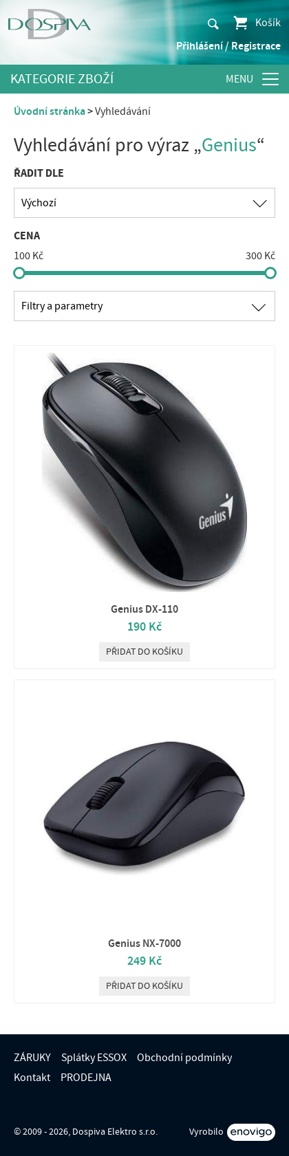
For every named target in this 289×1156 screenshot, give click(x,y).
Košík (256, 23)
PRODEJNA (86, 1077)
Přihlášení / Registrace (228, 46)
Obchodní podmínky (184, 1057)
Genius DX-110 (144, 609)
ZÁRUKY (32, 1057)
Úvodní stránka (49, 111)
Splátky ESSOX (94, 1057)
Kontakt (32, 1077)
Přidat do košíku (144, 651)
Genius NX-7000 (144, 943)
